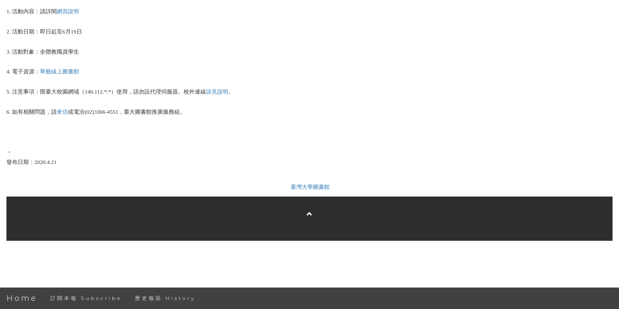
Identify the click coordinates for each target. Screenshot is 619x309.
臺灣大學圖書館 (310, 187)
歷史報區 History (165, 298)
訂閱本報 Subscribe (86, 298)
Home (21, 298)
